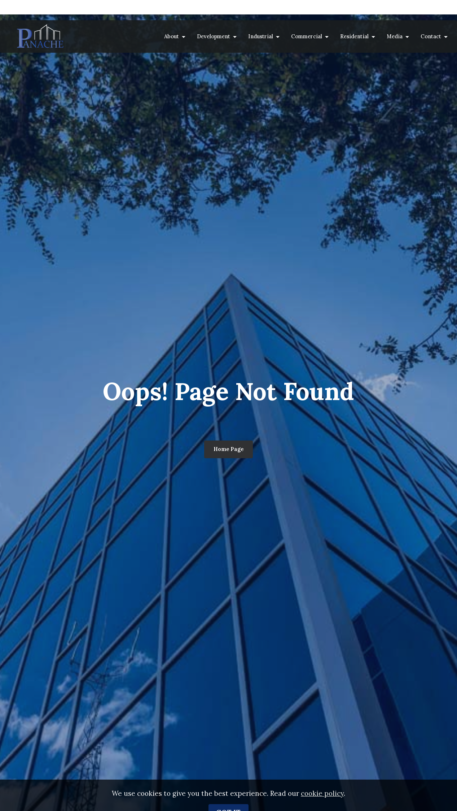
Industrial (260, 36)
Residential (354, 36)
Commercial (306, 36)
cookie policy (322, 802)
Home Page (228, 449)
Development (213, 36)
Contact (431, 36)
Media (395, 36)
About (171, 36)
